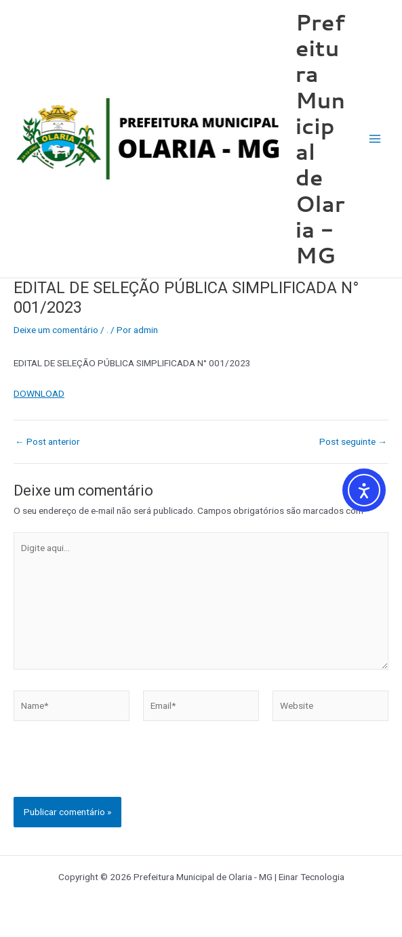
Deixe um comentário (56, 329)
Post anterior (47, 442)
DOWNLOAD (39, 393)
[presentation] (117, 770)
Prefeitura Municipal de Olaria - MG (320, 139)
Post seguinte (353, 442)
